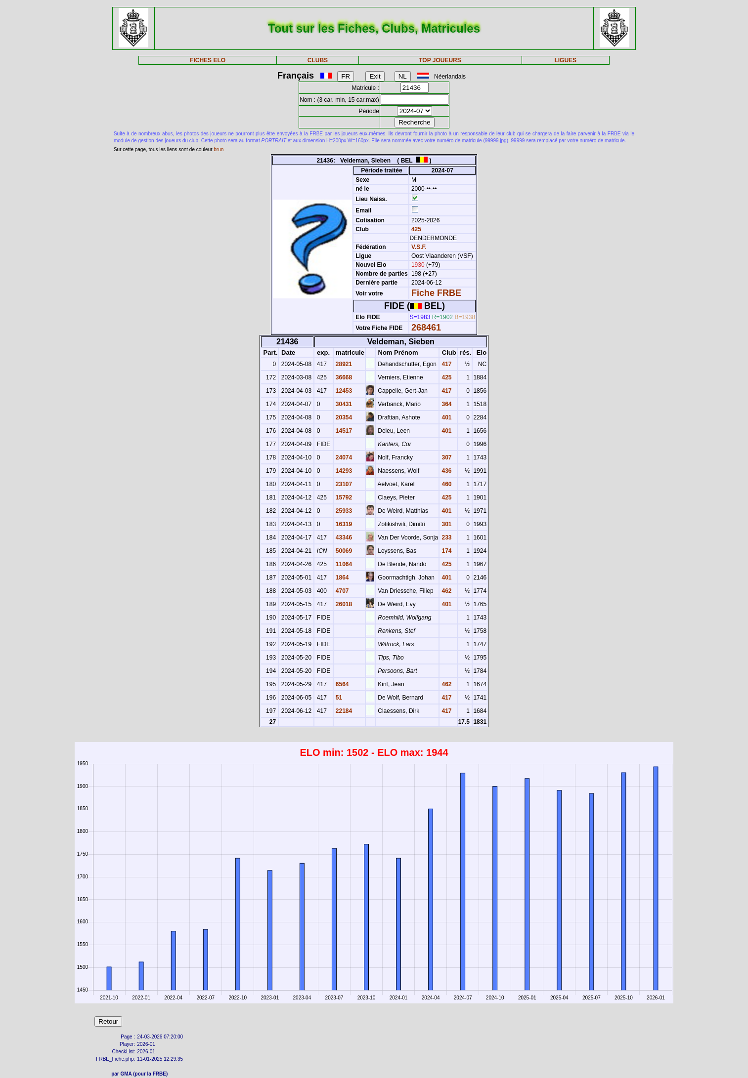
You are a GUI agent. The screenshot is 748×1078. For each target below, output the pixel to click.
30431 (343, 404)
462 (445, 590)
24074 (343, 457)
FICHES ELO (207, 60)
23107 (343, 484)
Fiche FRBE (436, 293)
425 (415, 229)
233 (445, 537)
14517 (343, 430)
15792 (343, 497)
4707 (341, 590)
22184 (343, 710)
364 (445, 404)
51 (338, 697)
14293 (343, 470)
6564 (341, 684)
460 (445, 484)
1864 (341, 577)
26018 (343, 604)
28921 (343, 364)
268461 (426, 327)
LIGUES (565, 60)
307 (445, 457)
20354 (343, 417)
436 (445, 470)
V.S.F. (419, 247)
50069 (343, 550)
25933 (343, 510)
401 (445, 417)
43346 (343, 537)
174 (445, 550)
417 (445, 364)
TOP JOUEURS (440, 60)
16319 (343, 524)
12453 (343, 390)
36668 (343, 377)
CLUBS (318, 60)
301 (445, 524)
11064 (343, 564)
